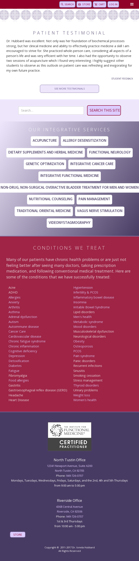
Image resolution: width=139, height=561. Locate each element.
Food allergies (19, 380)
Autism (14, 322)
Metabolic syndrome (88, 322)
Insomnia (79, 302)
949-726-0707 (74, 476)
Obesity (78, 341)
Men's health (82, 317)
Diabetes (15, 366)
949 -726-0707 (74, 516)
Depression (17, 356)
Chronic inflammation (24, 346)
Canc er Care (17, 331)
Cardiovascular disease (25, 336)
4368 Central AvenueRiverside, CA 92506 (69, 509)
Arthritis (14, 307)
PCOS (77, 351)
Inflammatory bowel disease (93, 297)
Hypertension (83, 287)
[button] (131, 4)
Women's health (84, 400)
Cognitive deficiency (23, 351)
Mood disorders (84, 327)
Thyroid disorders (86, 385)
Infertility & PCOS (85, 292)
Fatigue (14, 371)
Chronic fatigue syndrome (27, 341)
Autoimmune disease (24, 327)
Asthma (14, 312)
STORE (17, 535)
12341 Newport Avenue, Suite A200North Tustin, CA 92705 (69, 468)
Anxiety (14, 302)
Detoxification (19, 361)
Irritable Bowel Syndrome (91, 307)
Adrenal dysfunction (23, 317)
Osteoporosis (83, 346)
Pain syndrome (84, 356)
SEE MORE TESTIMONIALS (69, 88)
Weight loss (81, 395)
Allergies (15, 297)
